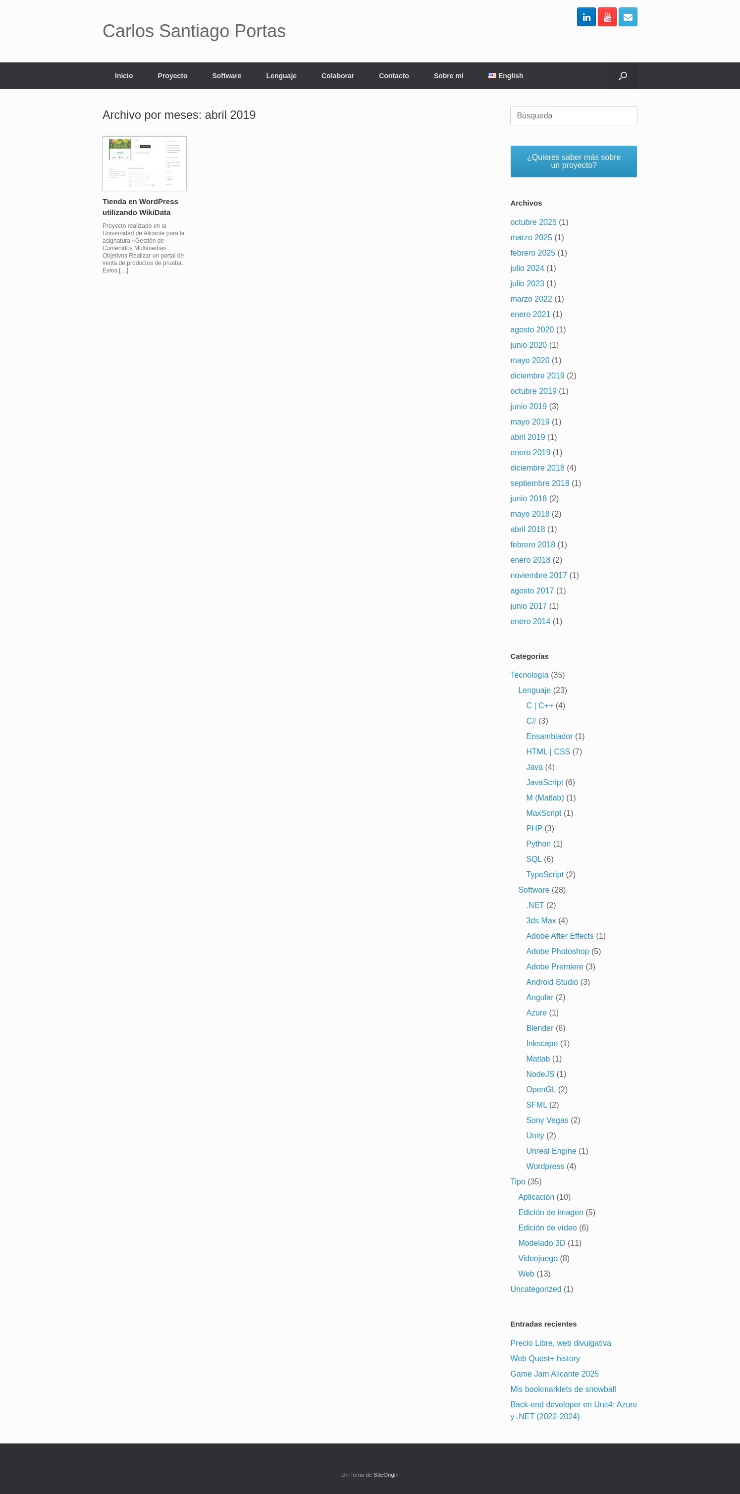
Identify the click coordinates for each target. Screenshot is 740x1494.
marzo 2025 (531, 237)
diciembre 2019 (537, 376)
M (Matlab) (545, 798)
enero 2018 (530, 560)
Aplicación (536, 1197)
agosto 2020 (532, 329)
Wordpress (545, 1166)
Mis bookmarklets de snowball (563, 1389)
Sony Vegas (547, 1120)
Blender (539, 1028)
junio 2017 (528, 606)
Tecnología (529, 675)
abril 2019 (527, 437)
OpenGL (541, 1089)
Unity (535, 1135)
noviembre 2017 (538, 575)
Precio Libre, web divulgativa (560, 1343)
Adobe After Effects (560, 936)
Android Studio (552, 982)
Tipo (518, 1181)
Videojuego (538, 1258)
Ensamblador (549, 736)
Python (538, 844)
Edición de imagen (550, 1212)
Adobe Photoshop (557, 951)
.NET (535, 905)
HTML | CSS (548, 751)
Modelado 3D (541, 1243)
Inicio (124, 76)
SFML (536, 1105)
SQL (533, 859)
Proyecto (173, 76)
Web (526, 1274)
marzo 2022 (531, 299)
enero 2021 (530, 314)
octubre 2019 (533, 391)
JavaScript (544, 782)
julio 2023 (527, 283)
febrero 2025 (532, 253)
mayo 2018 (529, 514)
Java (534, 767)
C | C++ (539, 705)
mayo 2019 (529, 422)
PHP (534, 828)
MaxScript (543, 813)
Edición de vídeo (547, 1228)
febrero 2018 (532, 544)
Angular (539, 997)
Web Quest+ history (545, 1358)
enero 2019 (530, 452)
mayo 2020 (529, 360)
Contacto (394, 76)
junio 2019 (528, 406)
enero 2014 (530, 621)
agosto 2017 (532, 591)
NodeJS (540, 1074)
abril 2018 (527, 529)
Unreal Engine (551, 1151)
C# (531, 721)
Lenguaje (281, 76)
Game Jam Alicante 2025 (554, 1374)
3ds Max (541, 920)
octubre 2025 (533, 222)
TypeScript (545, 874)
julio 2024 (527, 268)
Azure (536, 1013)
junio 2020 (528, 345)
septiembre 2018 (539, 483)
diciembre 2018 (537, 468)
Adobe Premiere (554, 966)
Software (226, 76)
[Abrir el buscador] (622, 75)
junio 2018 (528, 498)
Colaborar (337, 76)
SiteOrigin (386, 1475)
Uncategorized (535, 1289)
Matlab (538, 1059)
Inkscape (542, 1043)
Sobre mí (449, 76)
